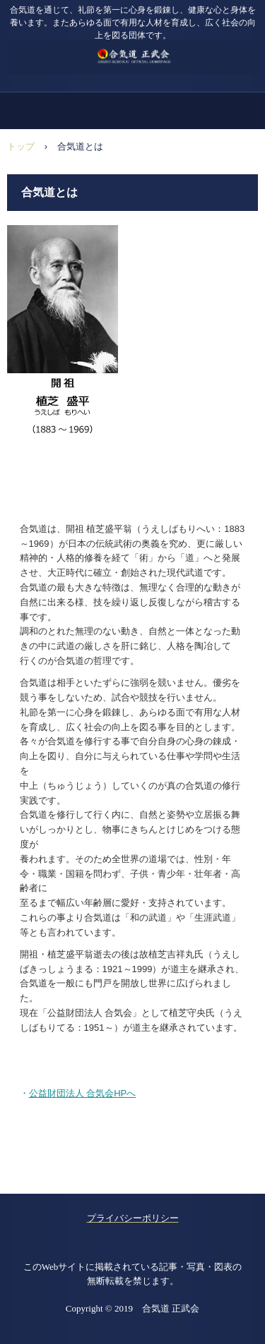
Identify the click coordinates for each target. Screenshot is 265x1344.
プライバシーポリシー (133, 1218)
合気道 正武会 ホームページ (132, 49)
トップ (21, 146)
